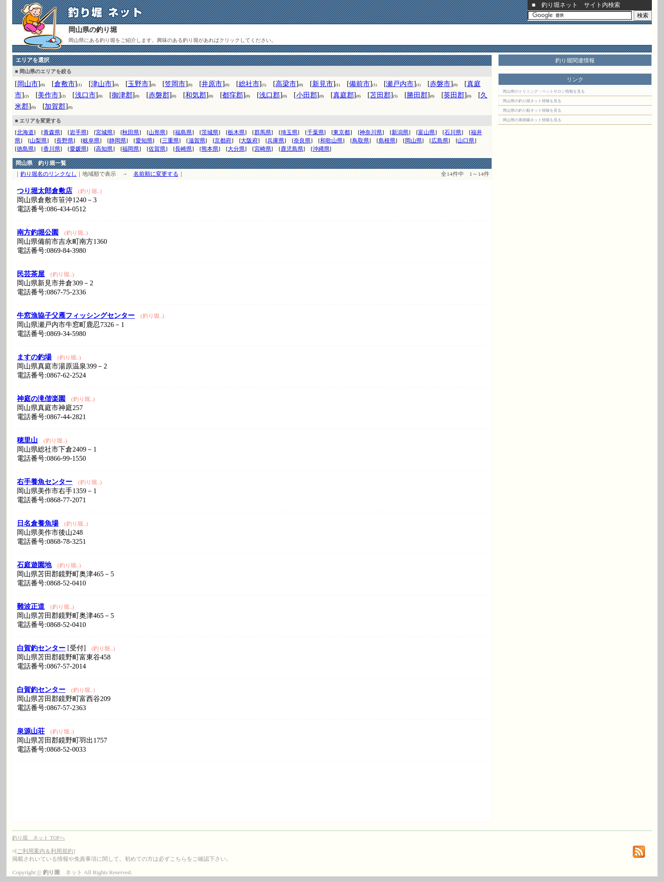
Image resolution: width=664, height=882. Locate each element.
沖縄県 (321, 148)
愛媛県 (78, 148)
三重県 (170, 140)
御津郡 (122, 95)
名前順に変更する (155, 174)
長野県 (64, 140)
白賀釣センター (41, 648)
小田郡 (306, 95)
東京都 (341, 132)
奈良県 (302, 140)
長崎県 (183, 148)
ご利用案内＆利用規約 (45, 851)
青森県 (51, 132)
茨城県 (209, 132)
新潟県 (400, 132)
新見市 (322, 83)
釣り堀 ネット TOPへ (38, 838)
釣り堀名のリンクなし (48, 174)
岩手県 (78, 132)
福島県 (183, 132)
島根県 (387, 140)
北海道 (25, 132)
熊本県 (209, 148)
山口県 (465, 140)
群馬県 (262, 132)
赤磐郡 (159, 95)
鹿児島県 (292, 148)
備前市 (359, 83)
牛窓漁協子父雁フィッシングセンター (76, 315)
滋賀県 (196, 140)
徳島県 (25, 148)
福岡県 (130, 148)
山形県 (157, 132)
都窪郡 (232, 95)
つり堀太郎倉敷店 (44, 190)
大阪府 (249, 140)
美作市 (48, 95)
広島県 (439, 140)
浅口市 (85, 95)
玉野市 (138, 83)
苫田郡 (380, 95)
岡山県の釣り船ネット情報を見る (532, 110)
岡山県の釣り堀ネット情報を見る (532, 101)
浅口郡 (269, 95)
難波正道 (31, 606)
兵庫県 (275, 140)
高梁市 (285, 83)
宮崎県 (262, 148)
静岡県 (117, 140)
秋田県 (130, 132)
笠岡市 (175, 83)
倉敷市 (64, 83)
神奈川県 (371, 132)
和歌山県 (331, 140)
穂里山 (27, 440)
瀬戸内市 (400, 83)
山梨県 (38, 140)
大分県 (236, 148)
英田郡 (454, 95)
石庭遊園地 (34, 565)
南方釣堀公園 (37, 232)
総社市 (249, 83)
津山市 (101, 83)
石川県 (452, 132)
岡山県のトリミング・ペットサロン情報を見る (544, 91)
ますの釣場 (34, 357)
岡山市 (27, 83)
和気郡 (195, 95)
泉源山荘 (31, 731)
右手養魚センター (44, 481)
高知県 (104, 148)
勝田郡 (417, 95)
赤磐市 (440, 83)
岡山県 (413, 140)
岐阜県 (91, 140)
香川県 (51, 148)
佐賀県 (157, 148)
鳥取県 (360, 140)
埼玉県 (289, 132)
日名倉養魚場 (37, 523)
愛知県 (144, 140)
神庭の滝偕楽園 (41, 398)
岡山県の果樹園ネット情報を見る (532, 120)
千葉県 (315, 132)
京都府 (222, 140)
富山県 (426, 132)
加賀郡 (55, 106)
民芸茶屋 (31, 274)
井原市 (211, 83)
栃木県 (236, 132)
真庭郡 (343, 95)
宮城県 (104, 132)
